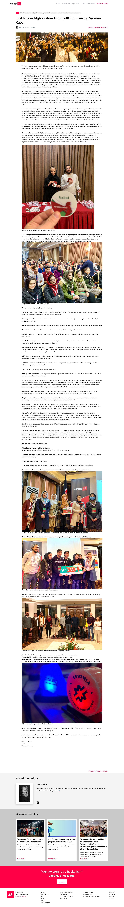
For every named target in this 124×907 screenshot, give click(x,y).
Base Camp (63, 898)
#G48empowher (25, 13)
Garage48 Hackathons (66, 892)
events (58, 3)
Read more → (21, 859)
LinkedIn (105, 27)
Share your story (88, 892)
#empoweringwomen (73, 13)
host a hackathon (102, 3)
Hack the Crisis (91, 3)
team (83, 3)
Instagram (112, 894)
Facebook (91, 27)
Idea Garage (63, 894)
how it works (66, 3)
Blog (73, 3)
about (78, 3)
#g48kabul (36, 13)
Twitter (98, 27)
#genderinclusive (47, 13)
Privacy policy (87, 894)
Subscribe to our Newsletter (91, 897)
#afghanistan (59, 13)
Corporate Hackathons (66, 896)
